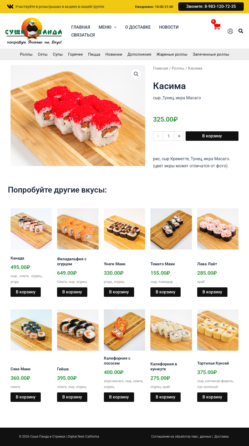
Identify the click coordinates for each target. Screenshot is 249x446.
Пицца (94, 54)
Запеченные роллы (211, 54)
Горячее (75, 54)
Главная (160, 68)
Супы (58, 54)
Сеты (43, 54)
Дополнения (139, 54)
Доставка (221, 436)
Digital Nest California (83, 436)
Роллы (26, 54)
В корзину (212, 135)
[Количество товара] (168, 136)
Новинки (113, 54)
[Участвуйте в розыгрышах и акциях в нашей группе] (55, 6)
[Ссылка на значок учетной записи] (230, 31)
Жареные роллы (171, 54)
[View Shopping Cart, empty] (216, 31)
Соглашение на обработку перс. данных (181, 436)
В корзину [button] (25, 291)
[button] (211, 6)
